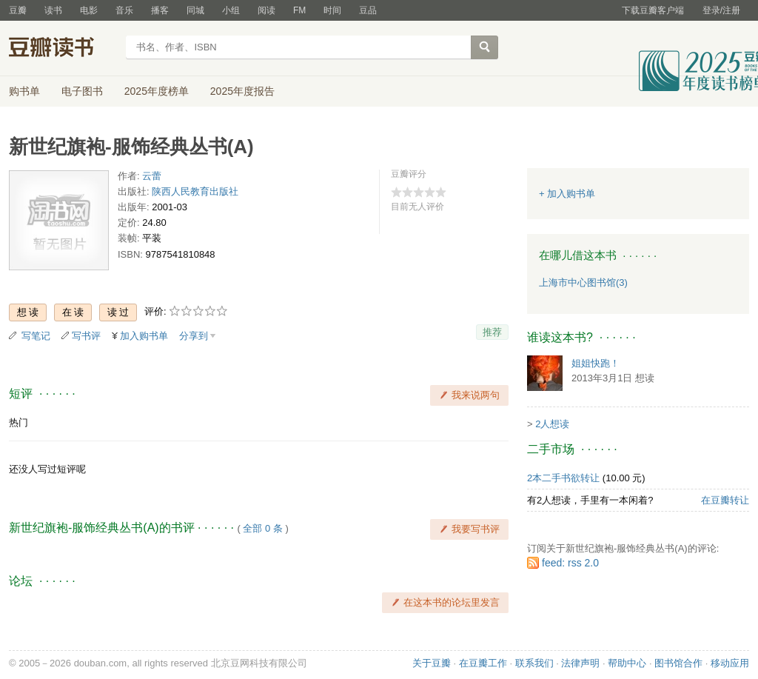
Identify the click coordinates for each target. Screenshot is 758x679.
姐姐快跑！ (595, 363)
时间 (332, 10)
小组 (231, 10)
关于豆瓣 (431, 663)
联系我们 (534, 663)
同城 (195, 10)
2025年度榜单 (156, 91)
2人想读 (552, 423)
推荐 (492, 332)
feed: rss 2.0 (570, 563)
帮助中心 (627, 663)
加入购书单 (144, 335)
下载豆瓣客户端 (653, 10)
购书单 (24, 91)
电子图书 (82, 91)
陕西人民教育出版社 (195, 191)
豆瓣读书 (62, 49)
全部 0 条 (262, 528)
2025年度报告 (242, 91)
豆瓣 (18, 10)
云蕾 (151, 175)
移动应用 (730, 663)
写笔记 (35, 335)
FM (299, 10)
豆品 (368, 10)
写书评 (86, 335)
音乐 (124, 10)
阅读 (266, 10)
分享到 (193, 335)
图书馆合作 (678, 663)
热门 (18, 422)
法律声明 (580, 663)
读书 (53, 10)
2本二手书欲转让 (563, 478)
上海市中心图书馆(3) (583, 282)
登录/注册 (721, 10)
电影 (89, 10)
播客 (160, 10)
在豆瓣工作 (483, 663)
